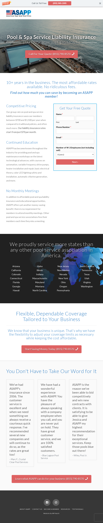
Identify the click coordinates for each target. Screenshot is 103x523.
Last (77, 122)
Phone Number (63, 127)
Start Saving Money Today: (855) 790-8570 (51, 349)
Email (59, 137)
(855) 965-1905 (59, 3)
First (57, 122)
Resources (65, 509)
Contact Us (37, 509)
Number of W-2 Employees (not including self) (75, 148)
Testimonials (77, 509)
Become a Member (51, 509)
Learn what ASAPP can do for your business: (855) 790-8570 (51, 478)
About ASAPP (25, 509)
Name (59, 114)
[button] (51, 3)
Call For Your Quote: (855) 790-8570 (51, 54)
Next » (75, 162)
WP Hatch (55, 513)
